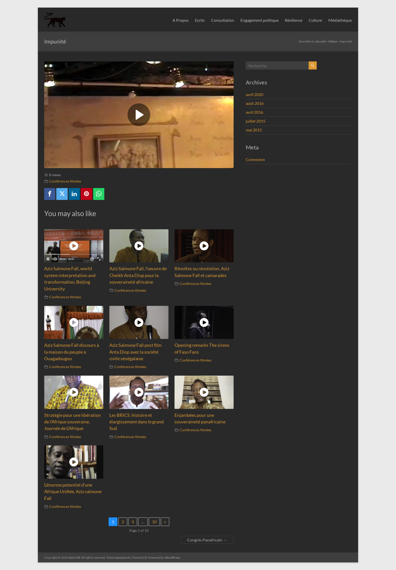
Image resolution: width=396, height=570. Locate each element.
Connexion (255, 159)
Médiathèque (340, 20)
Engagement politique (259, 20)
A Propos (180, 20)
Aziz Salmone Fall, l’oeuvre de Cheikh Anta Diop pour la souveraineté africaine (138, 275)
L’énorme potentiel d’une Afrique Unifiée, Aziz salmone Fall (73, 491)
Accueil (321, 41)
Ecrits (200, 20)
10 (154, 521)
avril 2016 (254, 112)
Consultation (222, 20)
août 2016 (255, 103)
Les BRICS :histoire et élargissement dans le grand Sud (136, 422)
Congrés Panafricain (207, 539)
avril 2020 (254, 94)
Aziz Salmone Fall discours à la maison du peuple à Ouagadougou (71, 352)
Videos (332, 41)
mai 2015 (254, 129)
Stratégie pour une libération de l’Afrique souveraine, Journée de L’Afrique (72, 422)
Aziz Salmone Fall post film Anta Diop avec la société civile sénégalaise (135, 352)
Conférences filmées (65, 181)
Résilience (293, 20)
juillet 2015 (255, 121)
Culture (315, 20)
